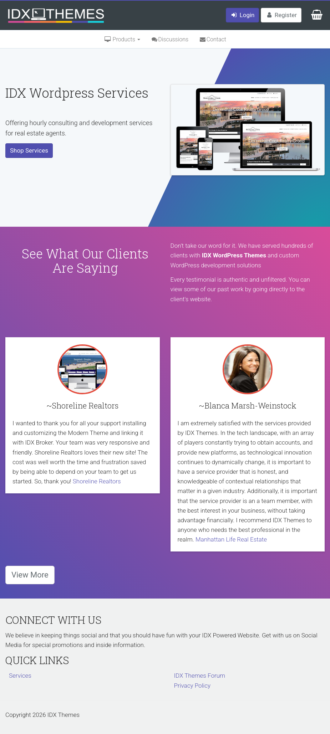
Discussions (169, 39)
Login (242, 15)
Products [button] (122, 39)
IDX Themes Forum (199, 675)
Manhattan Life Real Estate (231, 539)
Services (20, 675)
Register (281, 15)
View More (30, 574)
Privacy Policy (192, 685)
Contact (212, 39)
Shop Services (29, 150)
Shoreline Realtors (97, 481)
